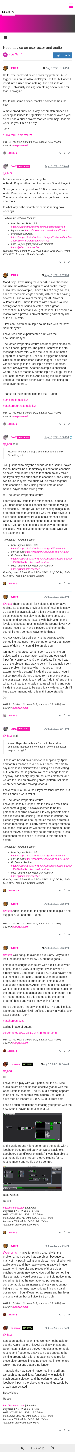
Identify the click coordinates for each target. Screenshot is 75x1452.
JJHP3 (14, 64)
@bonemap (10, 1248)
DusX (14, 162)
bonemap (16, 1060)
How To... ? (16, 50)
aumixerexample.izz (15, 395)
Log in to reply (62, 51)
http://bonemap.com (13, 1203)
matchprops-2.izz (13, 1016)
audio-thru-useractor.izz (17, 131)
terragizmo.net (20, 141)
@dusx (7, 599)
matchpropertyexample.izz (19, 401)
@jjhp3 (7, 169)
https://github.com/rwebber (25, 243)
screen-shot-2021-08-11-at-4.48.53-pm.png (30, 1028)
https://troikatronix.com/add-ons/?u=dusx (46, 226)
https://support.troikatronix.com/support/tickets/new (38, 223)
